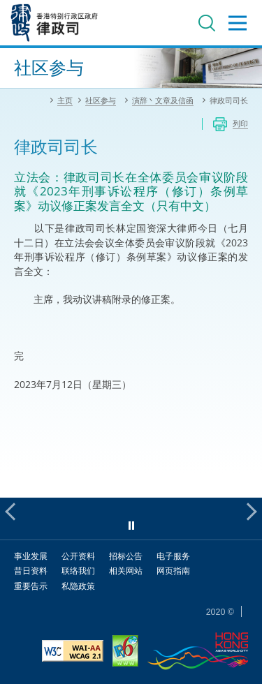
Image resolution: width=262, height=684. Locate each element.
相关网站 (126, 571)
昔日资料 (31, 571)
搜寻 (206, 23)
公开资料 (78, 556)
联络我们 (78, 571)
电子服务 (173, 556)
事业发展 (31, 556)
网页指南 (173, 571)
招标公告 (126, 556)
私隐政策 (78, 586)
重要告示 (31, 586)
